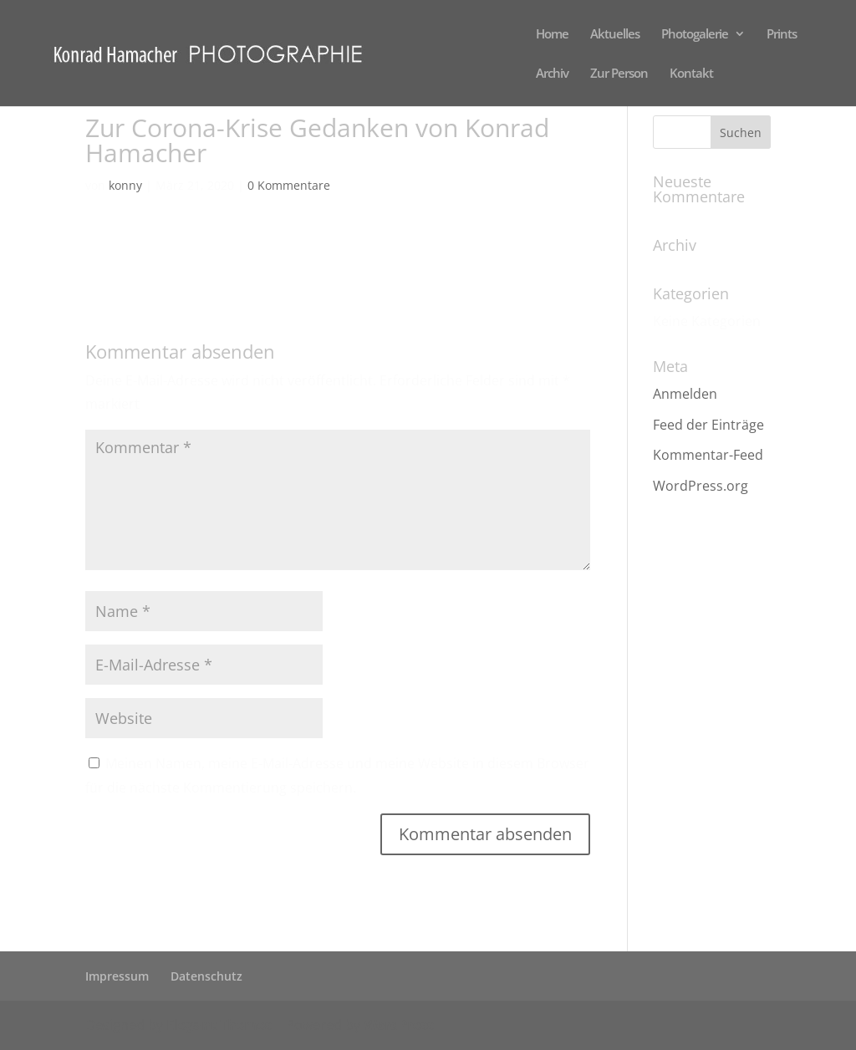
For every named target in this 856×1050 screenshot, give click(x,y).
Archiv (552, 74)
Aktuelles (614, 35)
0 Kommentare (288, 185)
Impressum (117, 976)
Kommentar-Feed (708, 455)
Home (552, 35)
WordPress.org (700, 486)
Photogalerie (694, 35)
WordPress (399, 1025)
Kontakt (691, 74)
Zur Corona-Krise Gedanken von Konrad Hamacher (246, 252)
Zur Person (619, 74)
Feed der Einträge (708, 424)
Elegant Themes (219, 1025)
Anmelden (685, 394)
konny (125, 185)
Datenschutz (206, 976)
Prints (782, 35)
